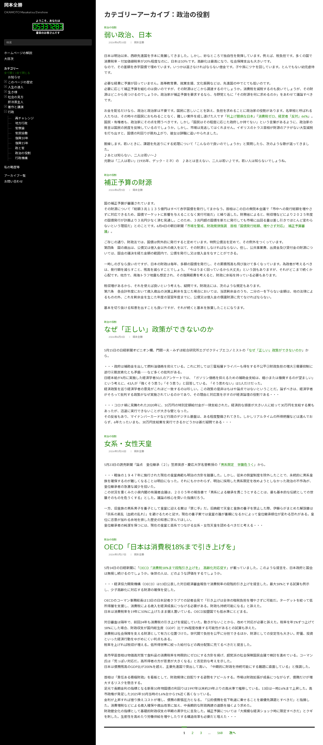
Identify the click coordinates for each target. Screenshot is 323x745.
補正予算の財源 (128, 182)
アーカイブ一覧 (15, 175)
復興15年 (21, 143)
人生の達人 (15, 87)
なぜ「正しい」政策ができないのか (159, 329)
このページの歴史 (20, 82)
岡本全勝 (13, 5)
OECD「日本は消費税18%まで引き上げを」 (171, 547)
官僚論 (19, 128)
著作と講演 (15, 107)
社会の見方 (15, 97)
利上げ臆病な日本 (240, 116)
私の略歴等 (12, 167)
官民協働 (21, 133)
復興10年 (21, 138)
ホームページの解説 (18, 53)
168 (220, 733)
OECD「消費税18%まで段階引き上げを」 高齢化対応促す (183, 568)
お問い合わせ (13, 181)
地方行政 (21, 123)
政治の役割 (23, 153)
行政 (11, 112)
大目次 (8, 59)
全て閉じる (23, 72)
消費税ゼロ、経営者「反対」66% (283, 116)
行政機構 (21, 158)
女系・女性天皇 (128, 443)
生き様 (12, 92)
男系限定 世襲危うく (237, 464)
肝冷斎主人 (15, 102)
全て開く (9, 72)
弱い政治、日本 (128, 34)
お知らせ (14, 77)
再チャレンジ (24, 118)
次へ (232, 733)
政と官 (19, 148)
